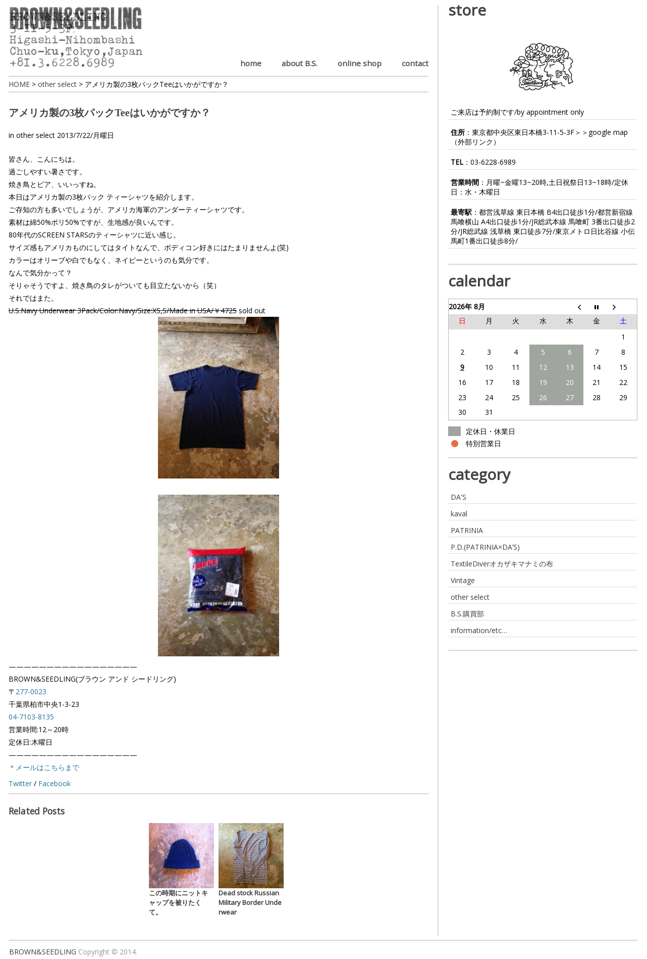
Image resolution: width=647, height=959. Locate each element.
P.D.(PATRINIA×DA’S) (485, 547)
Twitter (20, 783)
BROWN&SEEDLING (42, 951)
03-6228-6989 (493, 162)
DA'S (458, 497)
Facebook (54, 783)
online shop (360, 63)
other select (35, 135)
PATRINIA (467, 530)
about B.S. (299, 63)
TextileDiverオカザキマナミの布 (502, 563)
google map (608, 132)
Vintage (463, 580)
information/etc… (479, 630)
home (250, 63)
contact (415, 63)
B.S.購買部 (467, 613)
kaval (459, 513)
